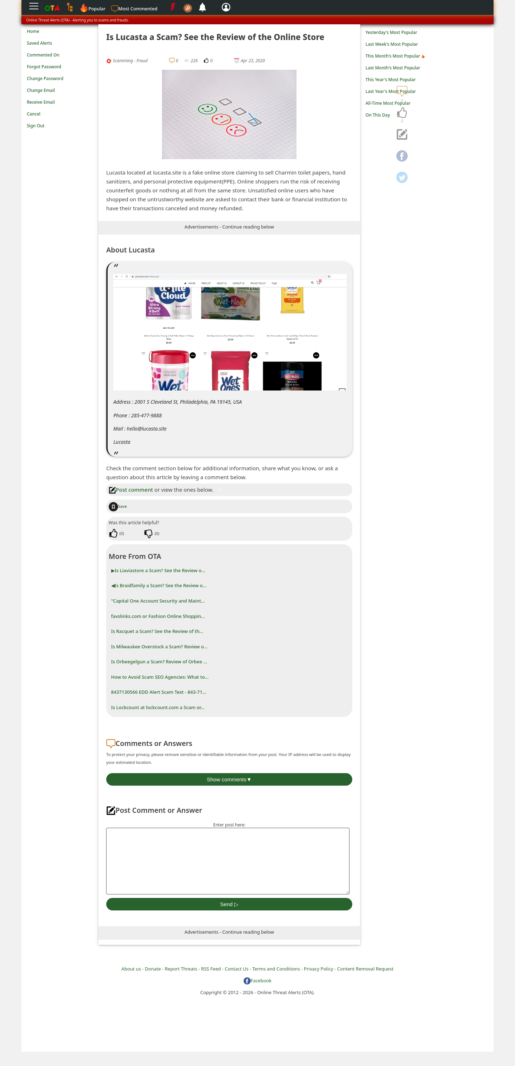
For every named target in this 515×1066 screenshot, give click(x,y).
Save (118, 506)
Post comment (131, 489)
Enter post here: (229, 825)
